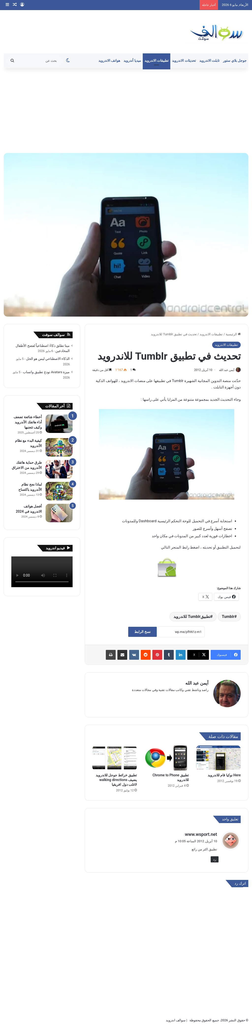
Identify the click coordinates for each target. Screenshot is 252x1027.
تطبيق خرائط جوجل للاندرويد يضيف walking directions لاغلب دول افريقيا (116, 777)
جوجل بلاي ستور (235, 60)
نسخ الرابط (142, 632)
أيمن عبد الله (224, 370)
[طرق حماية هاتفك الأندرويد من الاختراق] (59, 469)
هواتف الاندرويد (109, 60)
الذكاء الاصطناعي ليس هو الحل (48, 359)
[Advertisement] (126, 110)
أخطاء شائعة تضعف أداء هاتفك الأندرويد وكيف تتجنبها (28, 422)
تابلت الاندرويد (209, 60)
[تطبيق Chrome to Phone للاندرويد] (166, 755)
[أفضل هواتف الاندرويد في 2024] (59, 513)
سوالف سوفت (53, 335)
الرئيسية (233, 334)
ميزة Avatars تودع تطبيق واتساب (46, 372)
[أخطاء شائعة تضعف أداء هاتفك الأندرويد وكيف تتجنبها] (59, 423)
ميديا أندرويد (132, 60)
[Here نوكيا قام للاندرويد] (218, 755)
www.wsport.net (201, 832)
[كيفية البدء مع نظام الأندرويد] (59, 447)
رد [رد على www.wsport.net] (214, 857)
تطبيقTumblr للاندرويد (191, 616)
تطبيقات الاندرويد (156, 60)
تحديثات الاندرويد (184, 60)
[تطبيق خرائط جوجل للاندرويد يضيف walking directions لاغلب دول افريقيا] (114, 755)
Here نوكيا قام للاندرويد (224, 773)
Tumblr (228, 616)
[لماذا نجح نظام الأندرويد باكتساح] (59, 491)
